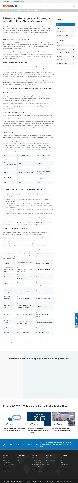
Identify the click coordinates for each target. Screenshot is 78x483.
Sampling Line (61, 56)
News (60, 6)
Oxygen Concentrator (37, 459)
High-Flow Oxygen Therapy (38, 470)
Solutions (46, 6)
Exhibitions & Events (62, 35)
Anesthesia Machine (36, 462)
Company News (61, 28)
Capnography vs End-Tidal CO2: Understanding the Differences (61, 429)
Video (47, 464)
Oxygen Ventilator (36, 468)
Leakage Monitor (36, 466)
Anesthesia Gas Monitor (63, 52)
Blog (15, 10)
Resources (53, 6)
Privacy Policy (58, 481)
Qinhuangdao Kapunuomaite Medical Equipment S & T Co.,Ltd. (24, 481)
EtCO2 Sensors (61, 45)
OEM (40, 6)
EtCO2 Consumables (62, 63)
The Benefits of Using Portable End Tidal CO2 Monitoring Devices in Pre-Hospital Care (38, 430)
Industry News (61, 31)
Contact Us (66, 6)
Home (7, 10)
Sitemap (51, 481)
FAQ (47, 462)
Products (26, 6)
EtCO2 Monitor (61, 49)
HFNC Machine (61, 59)
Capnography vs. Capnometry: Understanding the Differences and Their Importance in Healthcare (29, 341)
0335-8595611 (7, 1)
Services (48, 466)
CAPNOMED (34, 6)
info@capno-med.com (20, 1)
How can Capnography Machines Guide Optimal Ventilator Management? (13, 430)
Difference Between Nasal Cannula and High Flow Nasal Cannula (33, 10)
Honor (18, 462)
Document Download (51, 459)
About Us (19, 459)
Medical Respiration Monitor (38, 464)
